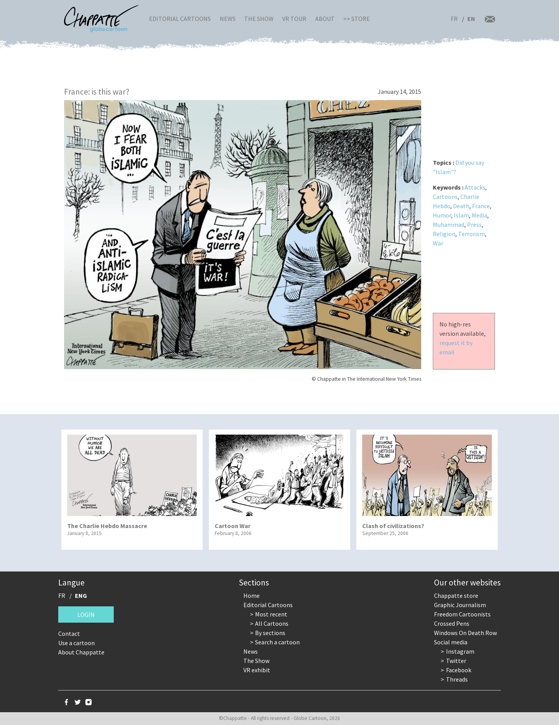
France (481, 206)
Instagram (460, 651)
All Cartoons (271, 623)
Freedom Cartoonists (462, 614)
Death (461, 206)
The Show (259, 18)
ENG (81, 595)
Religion (444, 234)
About (325, 18)
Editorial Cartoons (180, 18)
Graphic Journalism (460, 605)
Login (86, 614)
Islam (461, 215)
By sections (270, 633)
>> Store (356, 18)
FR (454, 18)
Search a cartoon (277, 642)
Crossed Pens (451, 623)
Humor (442, 215)
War (438, 243)
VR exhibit (256, 670)
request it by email (455, 347)
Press (474, 224)
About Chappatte (81, 652)
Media (479, 215)
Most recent (271, 614)
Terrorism (471, 234)
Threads (457, 679)
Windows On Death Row (465, 633)
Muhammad (448, 224)
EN (471, 18)
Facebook (458, 670)
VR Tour (294, 18)
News (228, 18)
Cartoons (445, 196)
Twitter (456, 661)
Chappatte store (456, 595)
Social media (450, 642)
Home (251, 595)
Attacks (475, 187)
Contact (69, 633)
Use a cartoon (76, 643)
